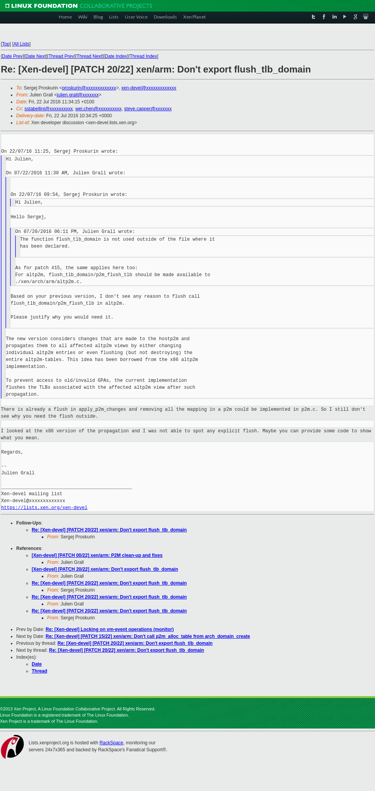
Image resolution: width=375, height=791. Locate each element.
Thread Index (143, 56)
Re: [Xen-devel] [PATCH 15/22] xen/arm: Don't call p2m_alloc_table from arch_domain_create (148, 636)
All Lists (21, 44)
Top (5, 44)
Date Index (116, 56)
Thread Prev (61, 56)
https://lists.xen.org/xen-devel (44, 507)
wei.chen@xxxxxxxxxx (98, 108)
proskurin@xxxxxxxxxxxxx (89, 88)
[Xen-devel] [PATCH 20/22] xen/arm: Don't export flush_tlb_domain (105, 569)
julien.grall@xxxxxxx (78, 95)
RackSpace (111, 742)
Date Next (35, 56)
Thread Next (89, 56)
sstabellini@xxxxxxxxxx (48, 108)
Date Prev (12, 56)
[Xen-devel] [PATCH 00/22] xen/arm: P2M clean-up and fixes (97, 555)
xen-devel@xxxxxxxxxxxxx (148, 88)
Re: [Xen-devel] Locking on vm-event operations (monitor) (110, 629)
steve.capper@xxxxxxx (148, 108)
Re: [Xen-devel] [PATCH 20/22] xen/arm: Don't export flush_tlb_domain (109, 530)
